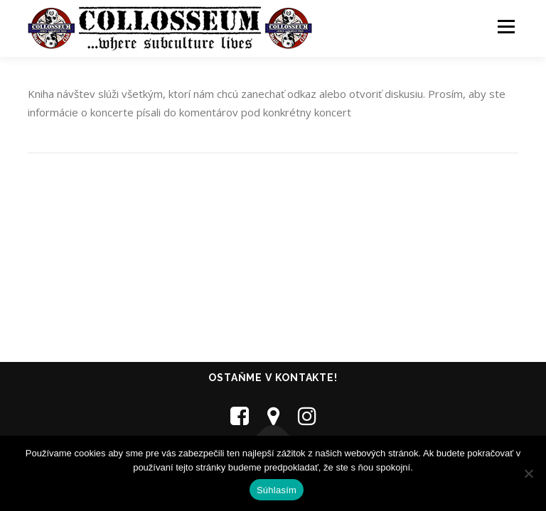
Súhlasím (276, 490)
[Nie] (528, 473)
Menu (505, 26)
